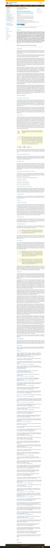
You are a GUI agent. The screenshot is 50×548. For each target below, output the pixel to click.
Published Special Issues (9, 24)
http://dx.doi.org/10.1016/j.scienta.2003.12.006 (22, 525)
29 (33, 89)
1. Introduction (19, 48)
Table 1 (37, 205)
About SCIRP (23, 545)
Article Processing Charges (9, 14)
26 (18, 81)
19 (40, 75)
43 (20, 316)
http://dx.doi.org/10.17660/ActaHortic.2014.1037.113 (23, 471)
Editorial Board (8, 12)
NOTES (18, 539)
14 (28, 75)
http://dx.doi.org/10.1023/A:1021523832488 (22, 463)
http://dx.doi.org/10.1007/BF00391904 (21, 475)
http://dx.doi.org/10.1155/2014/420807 (21, 421)
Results (7, 32)
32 (43, 173)
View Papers (8, 10)
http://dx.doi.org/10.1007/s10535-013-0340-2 (22, 435)
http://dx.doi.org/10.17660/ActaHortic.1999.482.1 (22, 396)
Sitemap (26, 545)
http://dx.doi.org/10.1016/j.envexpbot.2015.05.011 (23, 385)
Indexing (7, 9)
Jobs (42, 5)
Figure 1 (38, 123)
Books (20, 5)
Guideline (7, 13)
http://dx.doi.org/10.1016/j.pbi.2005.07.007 (22, 413)
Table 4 (18, 242)
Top (6, 27)
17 (20, 75)
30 (21, 127)
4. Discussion (19, 271)
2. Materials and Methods (21, 95)
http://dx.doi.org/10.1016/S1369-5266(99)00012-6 (23, 409)
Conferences (25, 5)
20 (43, 75)
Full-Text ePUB (39, 10)
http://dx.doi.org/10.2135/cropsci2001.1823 (22, 486)
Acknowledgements (20, 338)
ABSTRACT (7, 28)
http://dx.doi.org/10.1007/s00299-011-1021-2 (22, 439)
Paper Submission (8, 15)
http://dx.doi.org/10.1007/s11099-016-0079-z (22, 500)
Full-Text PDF (38, 8)
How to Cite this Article (39, 12)
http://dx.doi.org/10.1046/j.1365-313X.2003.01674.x (23, 491)
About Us (36, 5)
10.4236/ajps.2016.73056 (20, 9)
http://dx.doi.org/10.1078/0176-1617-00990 (22, 447)
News (31, 5)
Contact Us (28, 545)
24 (17, 81)
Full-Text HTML (39, 9)
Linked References (39, 11)
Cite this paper (19, 345)
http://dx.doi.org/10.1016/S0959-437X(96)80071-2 (23, 376)
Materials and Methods (9, 31)
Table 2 (23, 301)
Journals (14, 5)
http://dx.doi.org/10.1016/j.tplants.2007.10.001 (22, 389)
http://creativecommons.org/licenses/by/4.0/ (22, 23)
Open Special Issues (9, 23)
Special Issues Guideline (9, 25)
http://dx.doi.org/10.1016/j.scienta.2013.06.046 (22, 505)
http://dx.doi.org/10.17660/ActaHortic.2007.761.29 (23, 364)
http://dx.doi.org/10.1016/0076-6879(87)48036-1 (22, 372)
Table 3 (36, 227)
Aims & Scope (8, 11)
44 (21, 322)
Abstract (38, 7)
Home (8, 5)
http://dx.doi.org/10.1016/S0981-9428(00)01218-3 (23, 402)
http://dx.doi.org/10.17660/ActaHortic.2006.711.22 (23, 356)
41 (41, 310)
